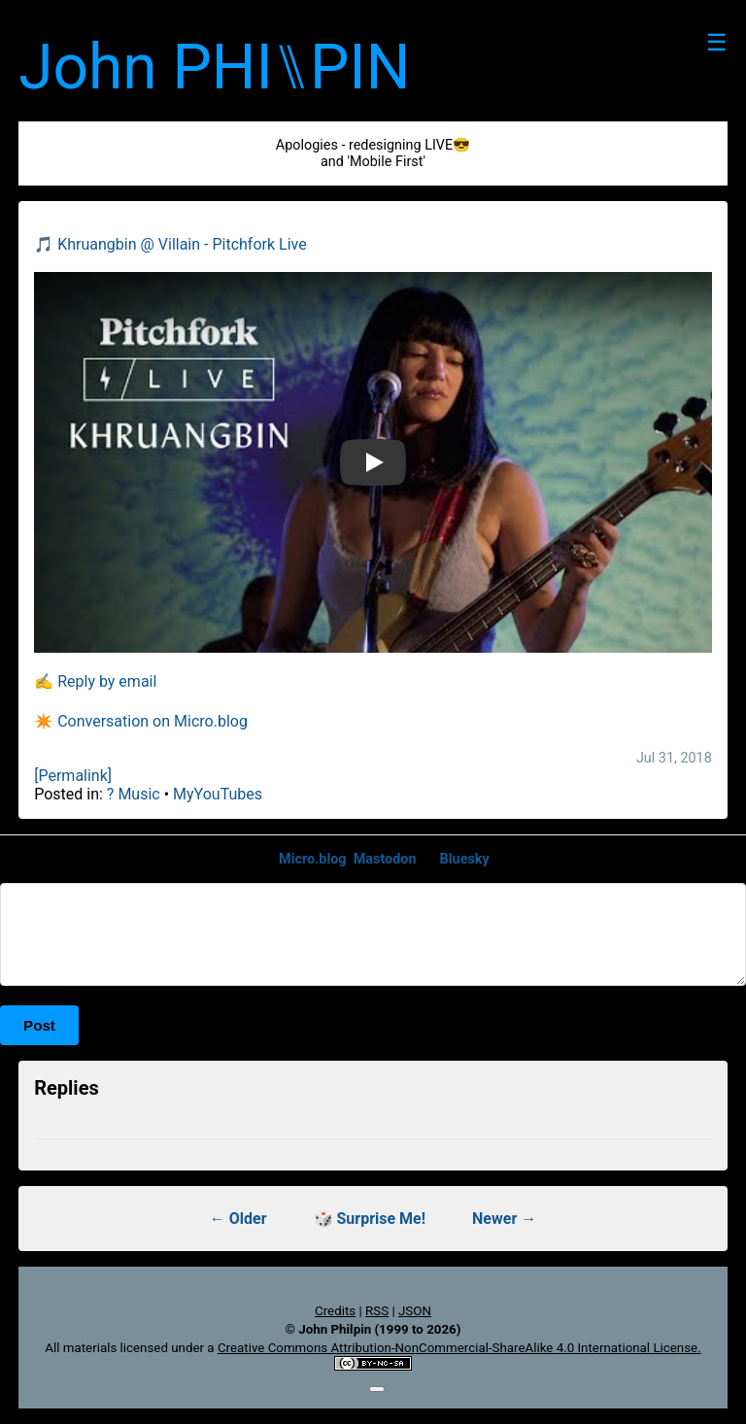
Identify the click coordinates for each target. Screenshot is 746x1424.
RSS (377, 1311)
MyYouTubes (217, 794)
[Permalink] (73, 775)
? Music (133, 794)
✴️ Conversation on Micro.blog (141, 721)
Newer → (504, 1218)
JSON (414, 1311)
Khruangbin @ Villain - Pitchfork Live (182, 244)
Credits (335, 1311)
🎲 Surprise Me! (370, 1218)
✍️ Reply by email (95, 681)
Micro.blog (313, 859)
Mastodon (385, 859)
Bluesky (465, 859)
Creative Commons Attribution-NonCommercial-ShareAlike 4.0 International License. (459, 1347)
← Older (238, 1218)
